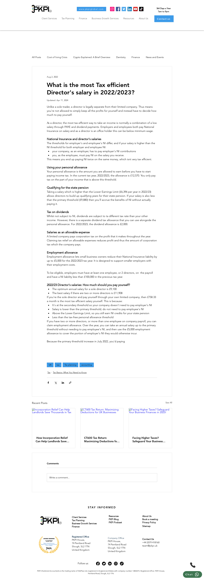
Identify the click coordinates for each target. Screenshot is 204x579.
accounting (86, 364)
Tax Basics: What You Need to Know (70, 372)
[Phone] (193, 565)
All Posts (36, 57)
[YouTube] (135, 9)
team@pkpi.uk (149, 545)
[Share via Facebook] (48, 382)
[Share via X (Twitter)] (55, 382)
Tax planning (70, 364)
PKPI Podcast (115, 522)
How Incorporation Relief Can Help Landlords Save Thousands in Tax (52, 439)
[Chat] (192, 574)
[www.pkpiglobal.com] (91, 9)
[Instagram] (112, 9)
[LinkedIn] (130, 9)
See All (169, 402)
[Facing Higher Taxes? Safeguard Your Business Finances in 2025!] (150, 420)
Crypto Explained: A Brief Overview (91, 57)
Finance (136, 57)
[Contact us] (164, 18)
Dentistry (121, 57)
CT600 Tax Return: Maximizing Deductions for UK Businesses (101, 439)
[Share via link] (70, 382)
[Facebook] (118, 9)
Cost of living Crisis (57, 57)
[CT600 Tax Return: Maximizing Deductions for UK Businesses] (102, 420)
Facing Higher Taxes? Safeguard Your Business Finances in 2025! (147, 439)
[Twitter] (124, 9)
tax (58, 364)
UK (50, 364)
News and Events (155, 57)
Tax (48, 372)
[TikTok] (141, 9)
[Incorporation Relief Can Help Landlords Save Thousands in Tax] (53, 420)
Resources (114, 516)
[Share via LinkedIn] (62, 382)
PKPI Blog (114, 519)
